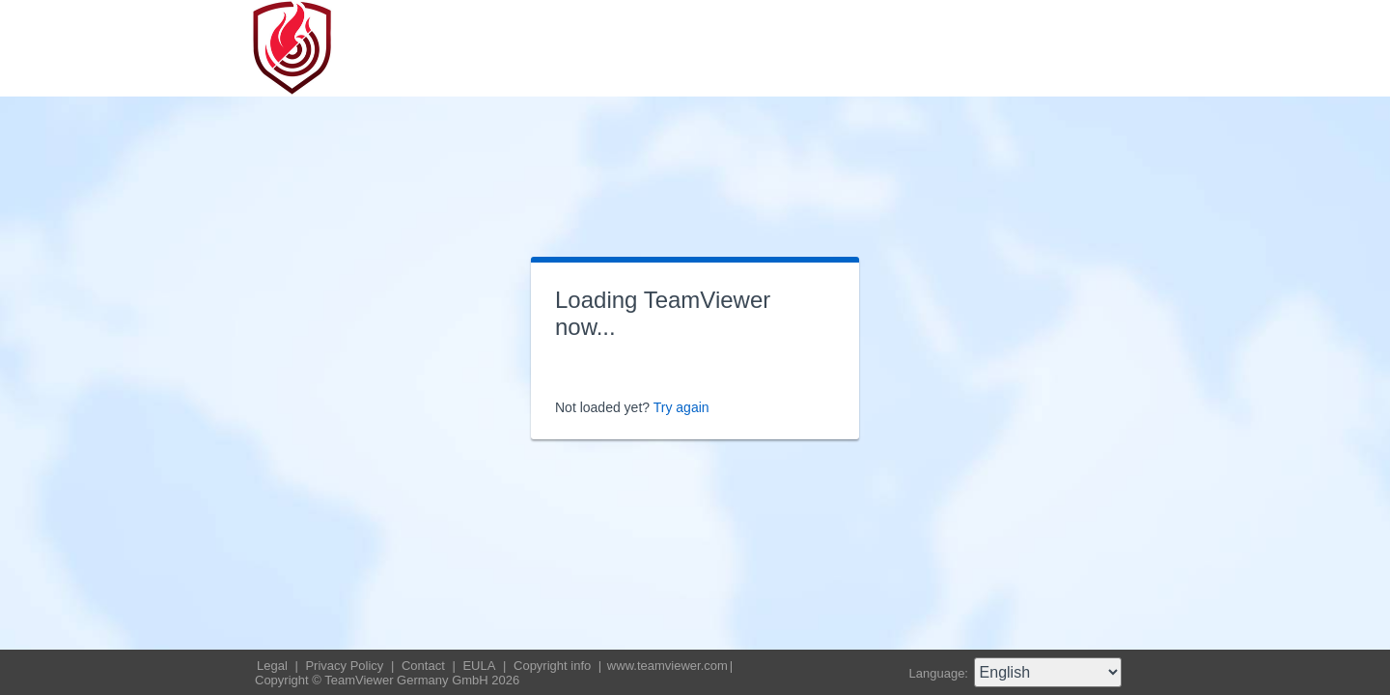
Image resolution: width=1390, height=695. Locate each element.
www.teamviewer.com (667, 665)
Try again (681, 407)
